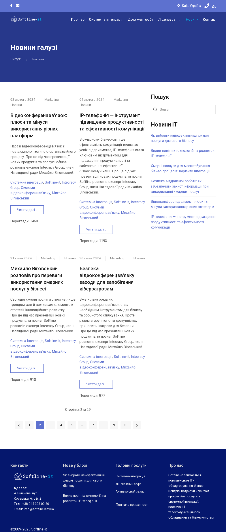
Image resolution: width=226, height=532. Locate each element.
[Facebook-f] (11, 5)
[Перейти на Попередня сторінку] (19, 425)
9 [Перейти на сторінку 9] (114, 425)
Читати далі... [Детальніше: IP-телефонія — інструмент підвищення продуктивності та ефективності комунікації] (96, 229)
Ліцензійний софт (128, 483)
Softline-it (52, 182)
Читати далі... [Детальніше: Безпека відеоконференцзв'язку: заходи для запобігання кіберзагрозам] (96, 384)
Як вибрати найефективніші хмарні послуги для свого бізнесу (84, 480)
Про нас (78, 19)
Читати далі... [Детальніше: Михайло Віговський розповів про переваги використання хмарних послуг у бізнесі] (27, 368)
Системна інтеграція (106, 19)
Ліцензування (169, 19)
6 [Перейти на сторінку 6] (82, 425)
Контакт (210, 19)
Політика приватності (132, 504)
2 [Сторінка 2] (40, 425)
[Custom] (17, 5)
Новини (192, 19)
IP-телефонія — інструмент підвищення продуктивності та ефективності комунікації (112, 122)
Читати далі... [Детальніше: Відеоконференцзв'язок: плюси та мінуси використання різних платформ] (27, 210)
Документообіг (141, 19)
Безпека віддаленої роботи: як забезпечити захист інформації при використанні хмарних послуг (180, 186)
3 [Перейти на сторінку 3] (50, 425)
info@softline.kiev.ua (39, 509)
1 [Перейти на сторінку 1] (29, 425)
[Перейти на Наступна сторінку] (137, 425)
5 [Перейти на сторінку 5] (72, 425)
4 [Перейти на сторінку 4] (61, 425)
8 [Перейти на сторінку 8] (103, 425)
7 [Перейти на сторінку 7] (93, 425)
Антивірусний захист (131, 491)
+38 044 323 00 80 (35, 504)
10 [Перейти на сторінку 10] (125, 425)
